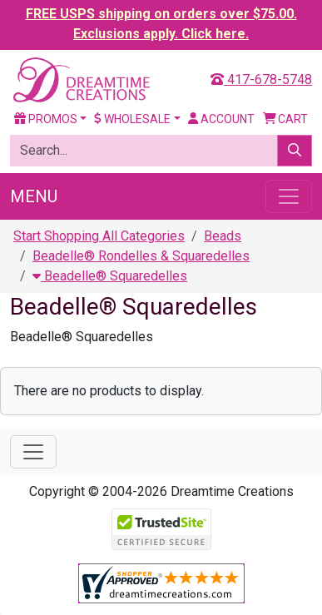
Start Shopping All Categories (99, 236)
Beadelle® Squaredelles (109, 276)
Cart (286, 119)
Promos (45, 119)
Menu (33, 196)
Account (221, 119)
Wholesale (132, 119)
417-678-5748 (261, 79)
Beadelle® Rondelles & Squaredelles (141, 256)
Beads (222, 236)
